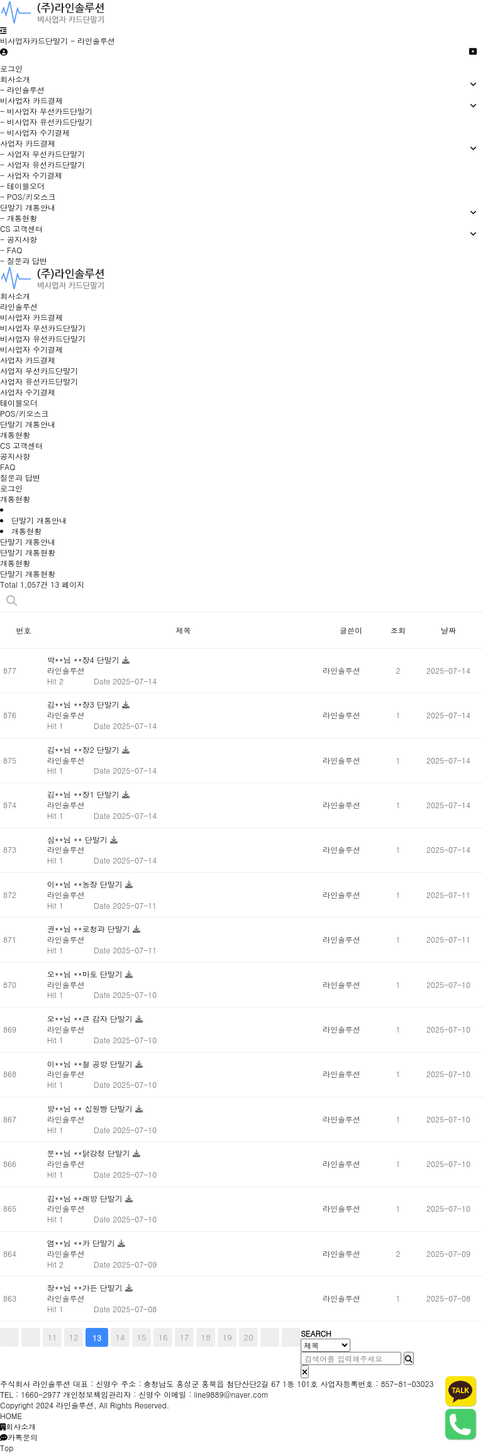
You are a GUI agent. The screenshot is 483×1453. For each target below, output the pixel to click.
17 (184, 1337)
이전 (30, 1337)
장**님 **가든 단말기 (86, 1287)
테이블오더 (19, 402)
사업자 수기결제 (27, 392)
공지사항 (15, 456)
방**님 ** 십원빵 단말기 (91, 1108)
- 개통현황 (18, 217)
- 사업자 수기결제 (31, 175)
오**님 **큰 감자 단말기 (91, 1018)
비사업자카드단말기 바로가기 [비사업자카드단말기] (0, 0)
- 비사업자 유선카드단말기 (46, 121)
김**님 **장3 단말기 (84, 704)
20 (248, 1337)
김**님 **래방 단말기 (86, 1198)
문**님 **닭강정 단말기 (90, 1153)
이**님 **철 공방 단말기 (91, 1063)
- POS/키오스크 (27, 196)
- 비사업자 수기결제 (35, 132)
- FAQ (11, 249)
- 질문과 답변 (23, 260)
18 (206, 1337)
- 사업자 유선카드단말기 (42, 164)
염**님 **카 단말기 (82, 1242)
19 (227, 1337)
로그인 (11, 68)
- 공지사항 (18, 239)
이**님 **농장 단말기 (86, 884)
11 (52, 1337)
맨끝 (291, 1337)
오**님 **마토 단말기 (86, 973)
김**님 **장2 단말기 (84, 749)
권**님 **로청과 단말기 (90, 928)
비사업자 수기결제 (31, 349)
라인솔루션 (19, 306)
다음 (269, 1337)
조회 (398, 630)
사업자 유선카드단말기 (39, 381)
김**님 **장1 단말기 (84, 794)
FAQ (7, 466)
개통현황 (15, 434)
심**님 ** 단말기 (78, 839)
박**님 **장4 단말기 (84, 659)
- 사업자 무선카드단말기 (42, 153)
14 (120, 1337)
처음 (9, 1337)
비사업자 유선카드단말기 (43, 338)
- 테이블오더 (22, 185)
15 (142, 1337)
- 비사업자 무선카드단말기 (46, 111)
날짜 (448, 630)
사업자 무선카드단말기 (39, 370)
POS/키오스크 (24, 413)
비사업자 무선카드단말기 (43, 327)
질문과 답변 (20, 477)
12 (73, 1337)
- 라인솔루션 (22, 89)
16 (163, 1337)
